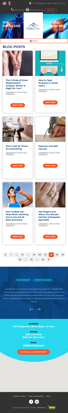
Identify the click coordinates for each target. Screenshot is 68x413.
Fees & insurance (36, 396)
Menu (35, 41)
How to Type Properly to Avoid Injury (48, 83)
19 (34, 255)
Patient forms (19, 396)
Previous (30, 309)
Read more (18, 105)
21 (45, 255)
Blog (48, 396)
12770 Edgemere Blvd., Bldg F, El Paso (47, 3)
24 (63, 255)
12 (22, 255)
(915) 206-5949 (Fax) (35, 9)
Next (38, 309)
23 (57, 255)
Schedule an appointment (33, 352)
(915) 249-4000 (18, 9)
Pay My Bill (51, 10)
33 (31, 259)
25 (20, 259)
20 (40, 255)
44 (43, 259)
